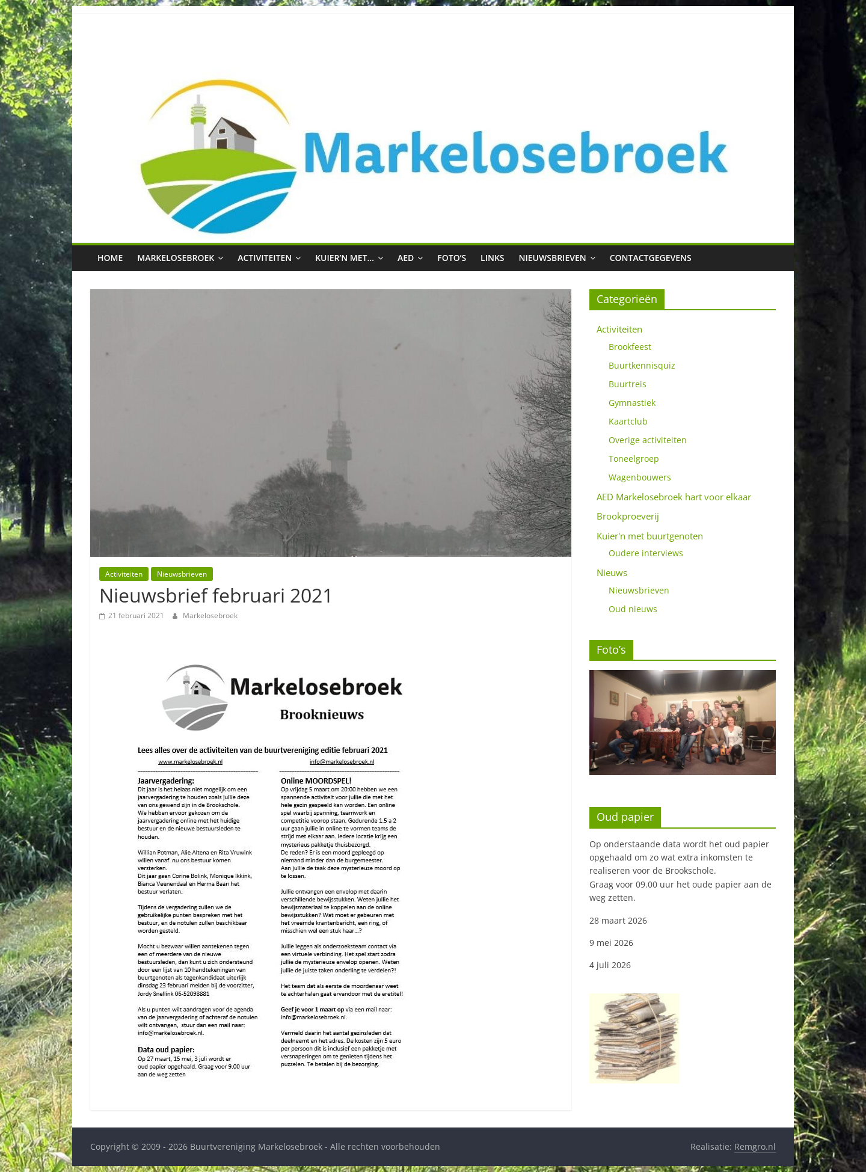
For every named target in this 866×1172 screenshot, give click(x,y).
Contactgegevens (651, 257)
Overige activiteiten (648, 440)
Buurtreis (627, 384)
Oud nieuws (633, 609)
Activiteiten (265, 257)
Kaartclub (628, 421)
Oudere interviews (646, 553)
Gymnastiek (632, 402)
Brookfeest (630, 346)
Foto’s (451, 257)
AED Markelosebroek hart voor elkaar (674, 497)
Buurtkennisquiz (642, 365)
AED (406, 257)
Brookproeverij (628, 516)
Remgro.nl (755, 1146)
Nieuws (612, 572)
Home (110, 257)
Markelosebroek (175, 257)
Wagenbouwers (640, 477)
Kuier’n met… (344, 257)
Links (492, 257)
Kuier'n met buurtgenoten (650, 536)
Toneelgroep (634, 458)
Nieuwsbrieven (552, 257)
